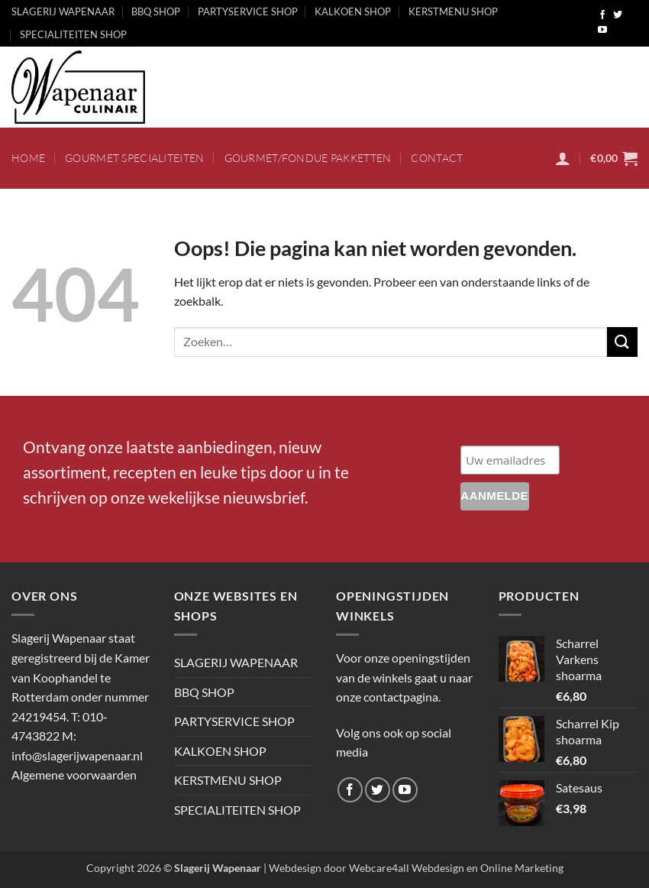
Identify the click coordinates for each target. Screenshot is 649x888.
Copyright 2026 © (173, 867)
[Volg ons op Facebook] (602, 15)
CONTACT (437, 157)
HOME (28, 157)
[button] (562, 158)
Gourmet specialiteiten (134, 157)
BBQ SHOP (155, 11)
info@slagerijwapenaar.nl (77, 755)
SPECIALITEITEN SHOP (73, 34)
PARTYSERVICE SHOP (248, 11)
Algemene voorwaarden (74, 774)
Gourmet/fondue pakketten (308, 157)
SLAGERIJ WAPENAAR (63, 11)
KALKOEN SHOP (353, 11)
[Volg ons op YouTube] (602, 30)
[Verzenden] (622, 342)
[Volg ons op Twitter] (617, 15)
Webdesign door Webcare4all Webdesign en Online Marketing (416, 867)
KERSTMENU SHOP (453, 11)
